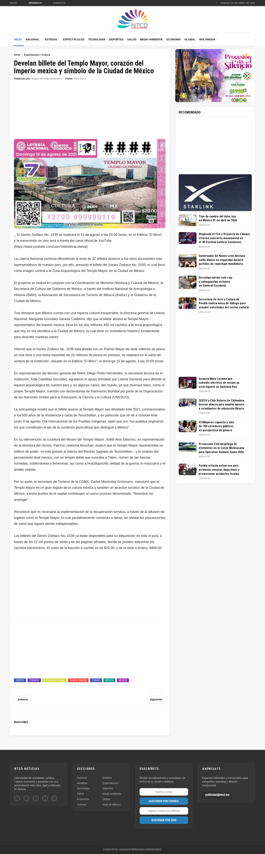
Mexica (123, 680)
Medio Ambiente (151, 39)
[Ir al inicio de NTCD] (132, 19)
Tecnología (97, 39)
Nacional (32, 39)
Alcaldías (82, 783)
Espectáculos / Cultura (37, 54)
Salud (131, 39)
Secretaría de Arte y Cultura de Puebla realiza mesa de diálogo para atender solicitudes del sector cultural (224, 303)
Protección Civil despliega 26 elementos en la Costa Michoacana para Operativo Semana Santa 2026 (221, 448)
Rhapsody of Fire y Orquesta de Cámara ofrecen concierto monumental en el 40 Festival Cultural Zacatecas (224, 238)
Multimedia (207, 39)
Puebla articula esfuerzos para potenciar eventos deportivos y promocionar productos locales (219, 469)
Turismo (81, 804)
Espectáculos (73, 39)
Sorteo (20, 680)
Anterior (22, 699)
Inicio (13, 3)
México (109, 680)
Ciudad (96, 680)
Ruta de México (112, 804)
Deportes (116, 39)
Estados (51, 39)
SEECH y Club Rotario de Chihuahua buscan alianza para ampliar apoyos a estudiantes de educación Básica (221, 404)
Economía (173, 39)
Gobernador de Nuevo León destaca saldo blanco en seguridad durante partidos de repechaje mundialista (222, 260)
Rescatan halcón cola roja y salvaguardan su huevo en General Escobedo (215, 281)
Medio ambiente (112, 793)
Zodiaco (34, 680)
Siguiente (156, 699)
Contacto (59, 3)
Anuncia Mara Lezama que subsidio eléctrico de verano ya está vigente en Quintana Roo (219, 383)
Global (189, 39)
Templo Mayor (78, 680)
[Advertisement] (90, 111)
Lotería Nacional (54, 680)
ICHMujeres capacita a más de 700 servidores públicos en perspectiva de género (216, 426)
